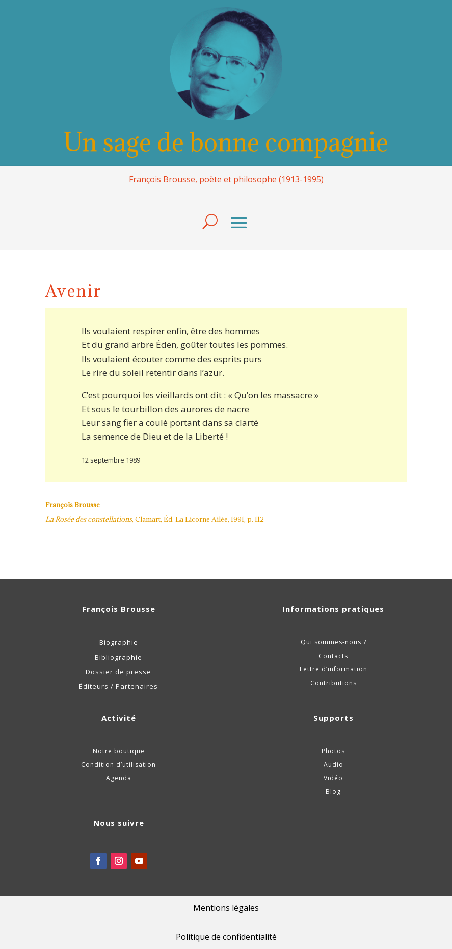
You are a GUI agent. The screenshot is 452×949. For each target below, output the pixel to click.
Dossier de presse (118, 671)
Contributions (333, 683)
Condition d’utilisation (118, 764)
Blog (333, 791)
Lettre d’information (333, 669)
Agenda (118, 778)
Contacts (333, 656)
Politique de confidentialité (226, 936)
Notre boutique (119, 751)
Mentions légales (226, 907)
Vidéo (333, 778)
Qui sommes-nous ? (333, 642)
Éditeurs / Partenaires (118, 686)
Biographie (118, 642)
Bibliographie (118, 657)
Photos (333, 751)
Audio (333, 764)
